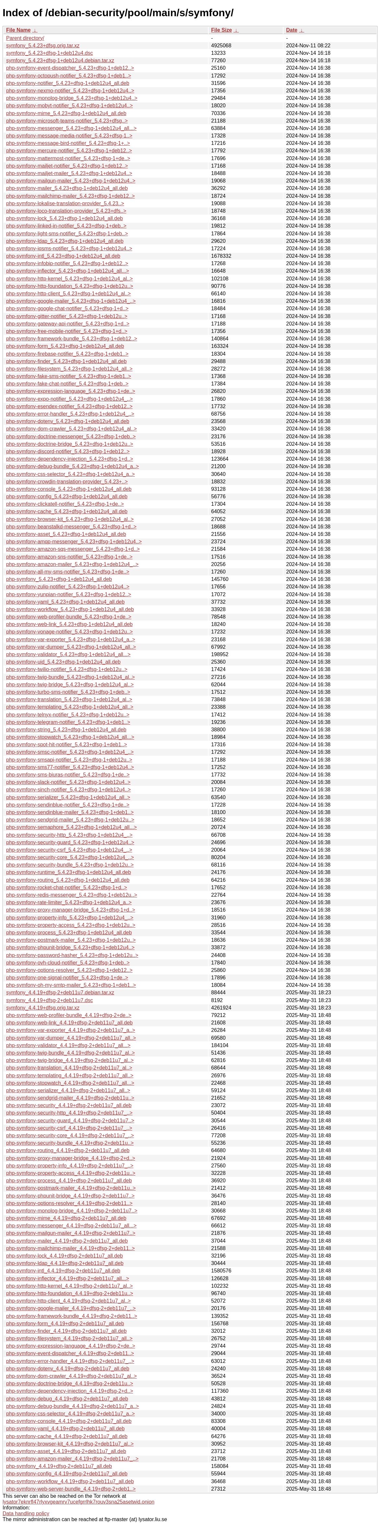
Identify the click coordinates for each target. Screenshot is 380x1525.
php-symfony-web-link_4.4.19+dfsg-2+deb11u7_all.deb (69, 1022)
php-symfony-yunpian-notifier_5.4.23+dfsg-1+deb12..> (68, 594)
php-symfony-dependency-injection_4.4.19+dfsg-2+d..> (69, 1391)
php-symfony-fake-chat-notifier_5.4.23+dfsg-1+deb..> (67, 383)
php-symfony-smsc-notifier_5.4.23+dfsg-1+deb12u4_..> (70, 752)
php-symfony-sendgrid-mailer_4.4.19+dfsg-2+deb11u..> (70, 1098)
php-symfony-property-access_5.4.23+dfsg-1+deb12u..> (70, 925)
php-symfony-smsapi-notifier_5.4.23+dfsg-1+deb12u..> (69, 759)
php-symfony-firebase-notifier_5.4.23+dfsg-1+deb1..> (67, 354)
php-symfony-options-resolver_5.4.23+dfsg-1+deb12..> (69, 970)
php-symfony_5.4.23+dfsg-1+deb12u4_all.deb (59, 579)
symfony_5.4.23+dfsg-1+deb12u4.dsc (49, 53)
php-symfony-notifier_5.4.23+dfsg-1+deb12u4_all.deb (67, 83)
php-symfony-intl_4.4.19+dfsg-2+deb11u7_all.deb (63, 1270)
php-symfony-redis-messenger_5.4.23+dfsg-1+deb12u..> (71, 895)
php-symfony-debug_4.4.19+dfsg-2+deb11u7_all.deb (67, 1398)
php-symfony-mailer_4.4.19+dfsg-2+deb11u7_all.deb (67, 1241)
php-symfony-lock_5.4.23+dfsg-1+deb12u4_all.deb (64, 218)
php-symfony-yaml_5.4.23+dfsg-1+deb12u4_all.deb (65, 602)
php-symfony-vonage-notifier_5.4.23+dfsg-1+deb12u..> (69, 631)
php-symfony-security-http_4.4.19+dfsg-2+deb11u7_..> (69, 1113)
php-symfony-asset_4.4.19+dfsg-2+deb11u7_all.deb (66, 1451)
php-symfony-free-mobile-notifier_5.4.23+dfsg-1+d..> (66, 331)
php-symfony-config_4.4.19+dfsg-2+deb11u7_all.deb (67, 1473)
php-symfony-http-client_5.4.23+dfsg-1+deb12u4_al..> (68, 293)
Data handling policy (26, 1513)
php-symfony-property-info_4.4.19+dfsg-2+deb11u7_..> (69, 1165)
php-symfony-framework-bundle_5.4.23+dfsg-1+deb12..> (71, 338)
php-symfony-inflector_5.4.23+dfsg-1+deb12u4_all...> (67, 271)
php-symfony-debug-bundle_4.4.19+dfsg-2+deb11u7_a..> (72, 1406)
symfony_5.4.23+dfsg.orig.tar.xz (42, 45)
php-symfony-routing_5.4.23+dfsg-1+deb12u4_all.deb (68, 880)
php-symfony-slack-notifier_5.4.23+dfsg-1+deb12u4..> (68, 782)
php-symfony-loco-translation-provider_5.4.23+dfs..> (66, 211)
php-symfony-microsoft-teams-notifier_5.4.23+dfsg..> (67, 121)
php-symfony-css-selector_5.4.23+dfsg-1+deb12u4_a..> (70, 474)
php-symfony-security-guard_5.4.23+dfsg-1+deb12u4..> (70, 842)
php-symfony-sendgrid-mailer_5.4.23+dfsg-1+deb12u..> (70, 819)
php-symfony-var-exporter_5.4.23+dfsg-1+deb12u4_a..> (70, 639)
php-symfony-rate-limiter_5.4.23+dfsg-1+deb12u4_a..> (69, 902)
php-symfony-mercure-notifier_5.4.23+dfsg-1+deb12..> (69, 150)
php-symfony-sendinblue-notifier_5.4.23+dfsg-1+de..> (67, 805)
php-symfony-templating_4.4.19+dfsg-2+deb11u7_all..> (69, 1075)
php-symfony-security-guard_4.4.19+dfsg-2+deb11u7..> (70, 1120)
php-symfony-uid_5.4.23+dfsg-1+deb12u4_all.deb (63, 662)
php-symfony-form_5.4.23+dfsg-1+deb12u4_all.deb (65, 346)
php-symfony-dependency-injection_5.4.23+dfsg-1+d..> (69, 459)
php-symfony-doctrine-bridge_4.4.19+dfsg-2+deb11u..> (69, 1383)
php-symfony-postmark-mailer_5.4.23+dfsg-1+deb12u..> (71, 940)
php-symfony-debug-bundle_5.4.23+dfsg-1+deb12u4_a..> (72, 466)
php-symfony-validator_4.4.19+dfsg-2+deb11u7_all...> (68, 1045)
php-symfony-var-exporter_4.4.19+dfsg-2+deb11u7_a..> (70, 1030)
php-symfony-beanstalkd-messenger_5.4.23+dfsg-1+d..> (71, 526)
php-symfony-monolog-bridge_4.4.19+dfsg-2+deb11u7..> (71, 1210)
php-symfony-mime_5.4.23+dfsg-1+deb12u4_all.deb (66, 113)
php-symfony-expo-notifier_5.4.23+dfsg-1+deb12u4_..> (69, 399)
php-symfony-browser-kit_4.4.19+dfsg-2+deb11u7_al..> (70, 1444)
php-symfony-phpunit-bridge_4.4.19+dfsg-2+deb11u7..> (70, 1196)
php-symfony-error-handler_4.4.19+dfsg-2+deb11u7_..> (70, 1361)
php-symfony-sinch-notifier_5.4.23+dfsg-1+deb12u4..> (68, 789)
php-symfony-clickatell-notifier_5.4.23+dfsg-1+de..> (65, 504)
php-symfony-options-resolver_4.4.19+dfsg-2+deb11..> (69, 1203)
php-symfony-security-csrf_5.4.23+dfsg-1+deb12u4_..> (69, 850)
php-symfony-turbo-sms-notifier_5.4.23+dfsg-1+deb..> (68, 692)
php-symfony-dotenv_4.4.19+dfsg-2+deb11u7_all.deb (67, 1368)
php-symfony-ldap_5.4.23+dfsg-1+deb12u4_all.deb (64, 241)
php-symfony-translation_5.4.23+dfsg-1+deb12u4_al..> (69, 699)
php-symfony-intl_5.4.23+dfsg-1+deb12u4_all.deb (63, 256)
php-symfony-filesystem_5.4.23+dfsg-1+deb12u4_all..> (69, 369)
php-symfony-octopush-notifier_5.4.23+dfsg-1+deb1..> (68, 75)
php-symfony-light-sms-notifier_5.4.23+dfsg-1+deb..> (67, 233)
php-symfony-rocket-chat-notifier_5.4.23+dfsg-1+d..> (66, 887)
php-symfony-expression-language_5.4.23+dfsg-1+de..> (70, 391)
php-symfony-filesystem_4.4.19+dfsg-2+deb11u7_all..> (69, 1338)
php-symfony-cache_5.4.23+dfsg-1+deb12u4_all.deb (67, 511)
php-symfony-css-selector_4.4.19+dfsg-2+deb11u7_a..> (70, 1413)
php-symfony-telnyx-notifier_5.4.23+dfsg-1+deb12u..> (67, 714)
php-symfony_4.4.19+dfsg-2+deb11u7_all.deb (59, 1466)
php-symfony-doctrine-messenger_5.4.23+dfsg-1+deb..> (71, 436)
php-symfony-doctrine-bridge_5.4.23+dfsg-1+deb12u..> (69, 444)
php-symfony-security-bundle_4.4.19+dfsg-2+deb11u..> (70, 1143)
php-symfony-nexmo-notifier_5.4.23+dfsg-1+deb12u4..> (70, 90)
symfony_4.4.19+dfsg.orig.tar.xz (42, 1008)
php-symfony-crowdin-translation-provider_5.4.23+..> (67, 481)
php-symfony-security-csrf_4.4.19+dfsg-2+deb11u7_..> (69, 1128)
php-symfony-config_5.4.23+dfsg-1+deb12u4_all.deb (67, 496)
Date (291, 30)
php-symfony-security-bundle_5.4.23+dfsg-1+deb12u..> (70, 865)
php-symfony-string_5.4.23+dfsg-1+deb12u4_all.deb (66, 729)
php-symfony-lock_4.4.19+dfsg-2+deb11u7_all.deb (64, 1256)
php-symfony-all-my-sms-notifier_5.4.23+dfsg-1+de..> (67, 571)
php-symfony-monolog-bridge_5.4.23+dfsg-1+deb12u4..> (71, 98)
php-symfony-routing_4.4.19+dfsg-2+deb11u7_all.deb (68, 1150)
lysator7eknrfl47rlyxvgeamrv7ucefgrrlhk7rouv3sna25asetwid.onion (79, 1502)
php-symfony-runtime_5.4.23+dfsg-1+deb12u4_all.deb (68, 872)
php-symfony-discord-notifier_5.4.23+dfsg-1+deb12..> (68, 451)
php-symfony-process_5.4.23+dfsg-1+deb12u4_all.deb (69, 932)
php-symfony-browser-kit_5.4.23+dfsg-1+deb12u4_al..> (70, 519)
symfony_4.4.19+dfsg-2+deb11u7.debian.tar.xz (60, 992)
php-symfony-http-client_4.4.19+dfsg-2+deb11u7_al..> (68, 1301)
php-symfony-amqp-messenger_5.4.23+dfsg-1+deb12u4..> (74, 541)
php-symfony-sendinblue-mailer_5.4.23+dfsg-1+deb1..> (70, 812)
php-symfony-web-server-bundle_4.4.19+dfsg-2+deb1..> (71, 1489)
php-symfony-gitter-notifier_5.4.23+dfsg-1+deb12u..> (66, 316)
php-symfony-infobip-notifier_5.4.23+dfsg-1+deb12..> (67, 263)
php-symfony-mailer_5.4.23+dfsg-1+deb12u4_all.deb (67, 188)
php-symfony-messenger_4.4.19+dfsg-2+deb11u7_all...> (71, 1225)
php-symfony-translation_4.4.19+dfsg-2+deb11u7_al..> (69, 1067)
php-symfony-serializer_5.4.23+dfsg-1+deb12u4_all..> (68, 797)
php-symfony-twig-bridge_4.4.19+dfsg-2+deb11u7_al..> (70, 1060)
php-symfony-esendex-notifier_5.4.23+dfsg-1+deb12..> (69, 406)
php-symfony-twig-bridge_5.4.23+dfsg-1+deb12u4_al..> (70, 684)
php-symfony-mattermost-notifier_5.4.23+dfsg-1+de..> (68, 158)
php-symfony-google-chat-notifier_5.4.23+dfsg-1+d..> (67, 308)
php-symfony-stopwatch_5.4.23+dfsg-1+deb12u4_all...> (70, 737)
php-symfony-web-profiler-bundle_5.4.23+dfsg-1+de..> (68, 617)
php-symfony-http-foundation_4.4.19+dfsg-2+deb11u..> (69, 1293)
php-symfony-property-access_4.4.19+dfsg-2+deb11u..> (70, 1173)
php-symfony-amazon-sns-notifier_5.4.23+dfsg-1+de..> (69, 557)
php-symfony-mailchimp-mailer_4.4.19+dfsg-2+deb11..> (70, 1248)
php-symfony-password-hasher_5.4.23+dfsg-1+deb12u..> (72, 955)
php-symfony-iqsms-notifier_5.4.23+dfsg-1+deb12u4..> (69, 248)
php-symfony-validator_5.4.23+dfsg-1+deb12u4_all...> (68, 654)
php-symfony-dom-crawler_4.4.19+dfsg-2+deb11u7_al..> (71, 1376)
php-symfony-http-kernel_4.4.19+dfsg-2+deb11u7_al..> (69, 1286)
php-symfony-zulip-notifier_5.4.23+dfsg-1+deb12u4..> (67, 586)
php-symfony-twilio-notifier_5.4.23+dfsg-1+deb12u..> (66, 669)
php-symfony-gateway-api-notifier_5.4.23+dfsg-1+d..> (67, 323)
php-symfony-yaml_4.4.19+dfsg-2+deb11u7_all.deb (65, 1428)
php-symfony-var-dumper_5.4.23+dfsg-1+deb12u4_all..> (71, 647)
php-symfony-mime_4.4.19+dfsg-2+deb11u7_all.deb (66, 1218)
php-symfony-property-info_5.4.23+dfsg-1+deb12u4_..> (69, 917)
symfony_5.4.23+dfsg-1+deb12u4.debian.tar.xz (60, 60)
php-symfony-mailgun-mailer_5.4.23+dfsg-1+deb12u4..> (70, 180)
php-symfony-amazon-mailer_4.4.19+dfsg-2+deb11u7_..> (72, 1458)
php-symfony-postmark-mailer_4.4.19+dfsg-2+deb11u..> (71, 1188)
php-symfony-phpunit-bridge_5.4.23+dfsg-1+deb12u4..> (70, 947)
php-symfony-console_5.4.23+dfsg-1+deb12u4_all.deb (69, 489)
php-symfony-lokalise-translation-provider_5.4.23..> (65, 203)
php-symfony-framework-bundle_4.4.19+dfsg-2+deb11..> (71, 1316)
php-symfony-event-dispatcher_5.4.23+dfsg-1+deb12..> (70, 68)
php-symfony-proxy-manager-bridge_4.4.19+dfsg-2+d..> (70, 1158)
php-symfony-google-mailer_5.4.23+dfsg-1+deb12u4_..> (71, 301)
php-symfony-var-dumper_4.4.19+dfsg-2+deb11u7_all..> (71, 1038)
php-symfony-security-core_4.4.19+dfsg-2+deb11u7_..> (70, 1135)
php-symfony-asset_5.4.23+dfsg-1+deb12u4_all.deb (66, 534)
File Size (221, 30)
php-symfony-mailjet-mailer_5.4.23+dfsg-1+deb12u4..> (69, 173)
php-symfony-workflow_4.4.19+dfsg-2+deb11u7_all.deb (70, 1481)
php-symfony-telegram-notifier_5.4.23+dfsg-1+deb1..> (68, 722)
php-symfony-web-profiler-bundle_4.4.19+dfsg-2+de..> (68, 1015)
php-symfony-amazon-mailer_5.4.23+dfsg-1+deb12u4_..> (72, 564)
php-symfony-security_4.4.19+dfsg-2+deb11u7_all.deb (69, 1105)
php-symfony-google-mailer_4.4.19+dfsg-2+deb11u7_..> (71, 1308)
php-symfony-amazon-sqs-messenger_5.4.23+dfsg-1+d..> (73, 549)
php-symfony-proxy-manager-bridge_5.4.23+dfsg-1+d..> (70, 910)
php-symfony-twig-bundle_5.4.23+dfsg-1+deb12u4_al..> (70, 677)
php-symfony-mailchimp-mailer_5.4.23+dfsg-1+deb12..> (70, 196)
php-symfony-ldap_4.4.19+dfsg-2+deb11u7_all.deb (64, 1263)
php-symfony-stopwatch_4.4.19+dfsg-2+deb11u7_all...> (70, 1083)
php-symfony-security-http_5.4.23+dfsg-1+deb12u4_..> (69, 835)
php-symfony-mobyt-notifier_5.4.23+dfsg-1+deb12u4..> (69, 105)
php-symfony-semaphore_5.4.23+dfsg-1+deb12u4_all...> (71, 827)
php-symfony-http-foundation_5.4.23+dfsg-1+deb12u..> (69, 286)
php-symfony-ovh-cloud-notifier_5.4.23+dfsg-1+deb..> (68, 962)
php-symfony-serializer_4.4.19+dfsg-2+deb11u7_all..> (68, 1090)
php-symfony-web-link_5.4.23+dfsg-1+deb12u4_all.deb (69, 624)
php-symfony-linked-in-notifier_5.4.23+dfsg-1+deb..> (66, 226)
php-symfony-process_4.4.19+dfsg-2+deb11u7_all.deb (69, 1180)
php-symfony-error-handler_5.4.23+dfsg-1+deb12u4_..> (70, 414)
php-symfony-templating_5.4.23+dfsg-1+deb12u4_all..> (69, 707)
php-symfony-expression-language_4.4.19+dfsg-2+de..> (70, 1346)
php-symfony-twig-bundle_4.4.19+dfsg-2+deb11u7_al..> (70, 1053)
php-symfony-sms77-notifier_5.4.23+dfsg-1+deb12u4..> (70, 767)
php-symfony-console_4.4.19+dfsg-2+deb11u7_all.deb (69, 1421)
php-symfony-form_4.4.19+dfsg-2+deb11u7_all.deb (65, 1323)
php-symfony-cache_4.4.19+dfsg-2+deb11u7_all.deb (67, 1436)
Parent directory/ (25, 38)
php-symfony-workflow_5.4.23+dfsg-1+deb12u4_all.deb (70, 609)
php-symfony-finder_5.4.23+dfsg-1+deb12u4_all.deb (66, 361)
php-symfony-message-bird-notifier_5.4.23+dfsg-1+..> (68, 143)
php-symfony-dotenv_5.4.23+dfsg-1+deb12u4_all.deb (67, 421)
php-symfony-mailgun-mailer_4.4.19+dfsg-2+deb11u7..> (70, 1233)
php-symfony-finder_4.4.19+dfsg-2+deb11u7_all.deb (66, 1331)
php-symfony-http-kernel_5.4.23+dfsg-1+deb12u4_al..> (69, 278)
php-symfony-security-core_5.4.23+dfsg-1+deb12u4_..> (70, 857)
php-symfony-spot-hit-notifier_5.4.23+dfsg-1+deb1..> (66, 744)
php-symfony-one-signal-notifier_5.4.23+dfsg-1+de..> (67, 977)
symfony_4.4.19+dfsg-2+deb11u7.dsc (49, 1000)
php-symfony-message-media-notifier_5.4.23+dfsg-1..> (69, 135)
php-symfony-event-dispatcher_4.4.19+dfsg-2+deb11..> (70, 1353)
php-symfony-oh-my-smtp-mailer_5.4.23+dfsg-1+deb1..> (71, 985)
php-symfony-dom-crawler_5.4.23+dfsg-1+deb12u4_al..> (71, 428)
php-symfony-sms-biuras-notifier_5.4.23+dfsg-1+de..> (68, 774)
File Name (18, 30)
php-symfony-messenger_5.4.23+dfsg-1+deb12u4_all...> (71, 128)
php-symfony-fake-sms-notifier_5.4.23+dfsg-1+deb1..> (68, 376)
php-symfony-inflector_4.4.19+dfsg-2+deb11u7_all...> (67, 1278)
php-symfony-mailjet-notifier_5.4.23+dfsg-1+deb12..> (67, 166)
